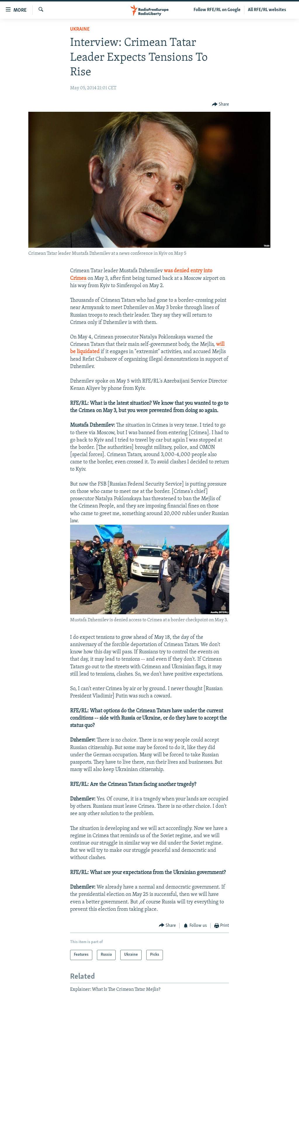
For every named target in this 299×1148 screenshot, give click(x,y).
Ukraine (80, 29)
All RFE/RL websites (267, 10)
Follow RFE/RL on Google (217, 10)
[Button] (220, 104)
